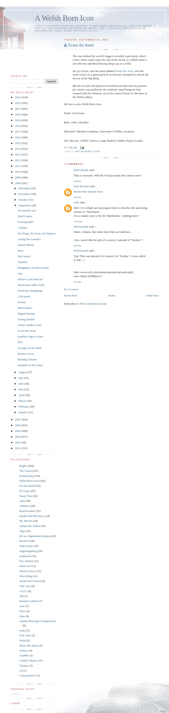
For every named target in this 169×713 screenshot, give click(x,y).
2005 (18, 431)
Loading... (16, 693)
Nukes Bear (26, 546)
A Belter (22, 227)
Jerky (22, 630)
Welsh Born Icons (87, 151)
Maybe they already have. (88, 191)
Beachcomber (27, 511)
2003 (18, 442)
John (76, 202)
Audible (24, 655)
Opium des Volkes (29, 526)
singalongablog (28, 551)
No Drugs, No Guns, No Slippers (36, 233)
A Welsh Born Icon (64, 18)
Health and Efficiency (31, 516)
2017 (18, 131)
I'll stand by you (27, 210)
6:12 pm (77, 282)
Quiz (22, 616)
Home (111, 295)
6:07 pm (77, 245)
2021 (18, 108)
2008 (18, 183)
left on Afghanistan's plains (34, 536)
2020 (18, 114)
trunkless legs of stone (30, 336)
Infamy (22, 302)
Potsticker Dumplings (30, 290)
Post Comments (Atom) (93, 303)
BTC (20, 342)
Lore (22, 606)
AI (20, 670)
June (21, 383)
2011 (18, 166)
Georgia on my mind (29, 348)
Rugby (23, 465)
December (24, 188)
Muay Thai (25, 496)
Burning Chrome (27, 359)
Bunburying (26, 476)
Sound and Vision (29, 581)
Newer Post (70, 295)
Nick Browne (81, 186)
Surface (23, 650)
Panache (22, 262)
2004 (18, 436)
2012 (18, 160)
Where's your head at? (30, 279)
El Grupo (24, 491)
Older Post (152, 295)
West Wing (25, 576)
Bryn (20, 250)
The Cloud (25, 470)
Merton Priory (27, 571)
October (23, 199)
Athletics (24, 505)
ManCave (25, 566)
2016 (18, 137)
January (23, 412)
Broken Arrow (26, 353)
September (24, 205)
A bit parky (24, 296)
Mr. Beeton (25, 520)
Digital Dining (26, 313)
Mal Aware (24, 256)
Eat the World (27, 485)
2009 (18, 177)
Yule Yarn (25, 586)
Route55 (24, 541)
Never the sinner (28, 645)
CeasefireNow (27, 675)
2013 (18, 154)
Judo (22, 500)
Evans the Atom (81, 45)
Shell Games (25, 216)
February (23, 406)
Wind (22, 640)
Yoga (22, 531)
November (24, 194)
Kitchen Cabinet (28, 601)
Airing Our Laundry (29, 239)
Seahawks (25, 556)
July (21, 378)
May (21, 389)
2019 (18, 120)
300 (21, 596)
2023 (18, 97)
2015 (18, 143)
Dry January (26, 561)
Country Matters (28, 660)
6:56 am (77, 197)
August (23, 372)
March (22, 400)
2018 (18, 126)
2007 (18, 419)
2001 (18, 448)
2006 (18, 425)
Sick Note (25, 635)
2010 (18, 171)
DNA (22, 611)
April (21, 395)
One (20, 273)
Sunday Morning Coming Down (37, 621)
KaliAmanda (81, 170)
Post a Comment (71, 289)
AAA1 (23, 591)
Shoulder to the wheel (30, 365)
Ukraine (24, 665)
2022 (18, 103)
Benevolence (25, 307)
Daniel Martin (26, 244)
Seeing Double (26, 319)
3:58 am (77, 181)
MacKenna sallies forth (31, 285)
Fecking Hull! (26, 222)
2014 (18, 148)
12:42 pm (78, 221)
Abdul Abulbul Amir (29, 325)
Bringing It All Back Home (33, 267)
